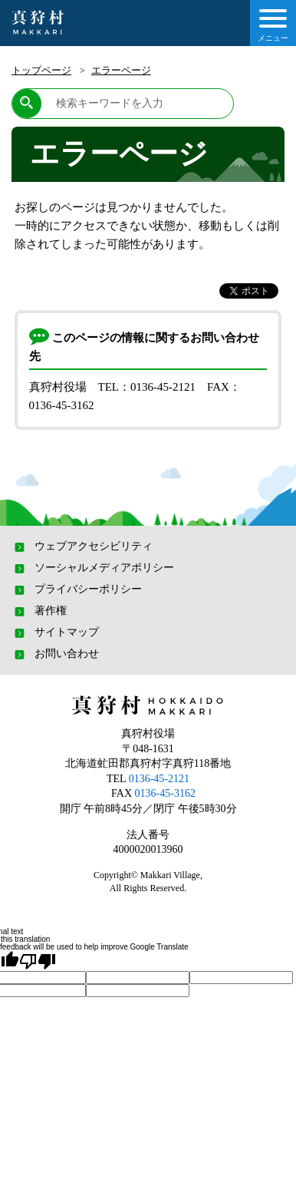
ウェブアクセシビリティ (82, 546)
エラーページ (121, 70)
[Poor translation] (37, 961)
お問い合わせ (55, 654)
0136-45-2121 (159, 778)
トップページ (41, 70)
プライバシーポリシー (77, 589)
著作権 (39, 611)
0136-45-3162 (165, 793)
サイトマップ (55, 632)
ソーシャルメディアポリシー (93, 568)
